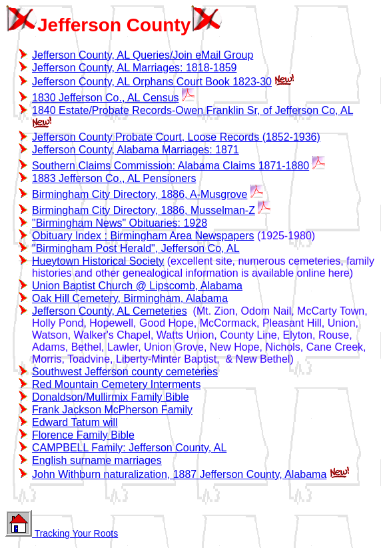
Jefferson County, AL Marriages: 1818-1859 (134, 67)
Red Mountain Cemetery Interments (116, 384)
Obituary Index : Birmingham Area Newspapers (143, 235)
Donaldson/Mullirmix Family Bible (110, 397)
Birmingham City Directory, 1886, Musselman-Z (143, 210)
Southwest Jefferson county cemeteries (125, 371)
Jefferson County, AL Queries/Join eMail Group (142, 55)
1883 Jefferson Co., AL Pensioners (114, 178)
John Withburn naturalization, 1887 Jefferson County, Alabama (179, 474)
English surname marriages (97, 460)
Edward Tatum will (75, 422)
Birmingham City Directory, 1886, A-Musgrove (139, 194)
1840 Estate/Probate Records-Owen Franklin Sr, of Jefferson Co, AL (192, 110)
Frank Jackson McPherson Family (112, 409)
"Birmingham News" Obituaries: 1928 (119, 223)
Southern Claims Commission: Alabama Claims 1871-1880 (170, 165)
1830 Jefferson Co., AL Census (105, 97)
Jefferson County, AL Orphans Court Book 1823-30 (152, 81)
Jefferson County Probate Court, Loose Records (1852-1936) (176, 137)
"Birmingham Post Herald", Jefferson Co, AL (136, 248)
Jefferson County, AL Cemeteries (109, 311)
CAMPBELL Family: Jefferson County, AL (129, 447)
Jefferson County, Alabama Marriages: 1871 (135, 149)
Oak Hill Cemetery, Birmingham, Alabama (130, 298)
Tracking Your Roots (61, 533)
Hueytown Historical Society (98, 261)
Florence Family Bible (83, 435)
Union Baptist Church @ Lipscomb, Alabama (137, 285)
